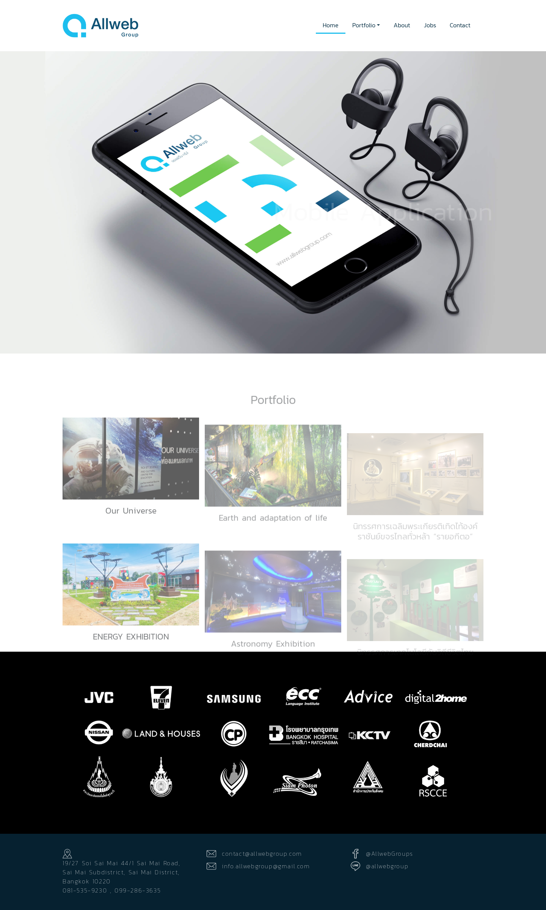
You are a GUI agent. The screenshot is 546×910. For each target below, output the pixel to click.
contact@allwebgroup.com (262, 853)
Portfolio (363, 25)
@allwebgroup (387, 866)
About (402, 25)
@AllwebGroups (389, 853)
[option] (273, 202)
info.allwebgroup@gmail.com (266, 866)
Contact (460, 25)
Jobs (430, 25)
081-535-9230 (85, 890)
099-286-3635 (138, 890)
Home (331, 25)
